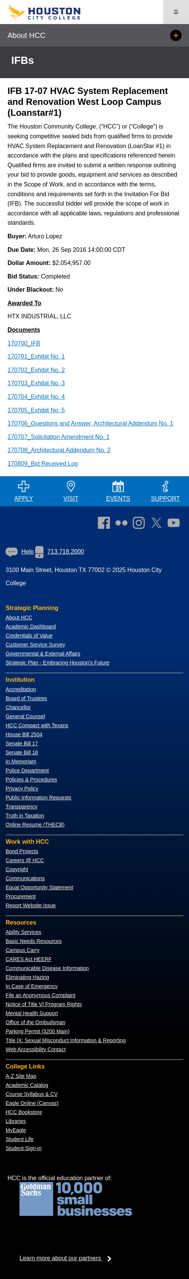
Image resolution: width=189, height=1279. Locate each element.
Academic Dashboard (31, 627)
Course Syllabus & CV (32, 1094)
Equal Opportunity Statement (39, 887)
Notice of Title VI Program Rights (44, 1004)
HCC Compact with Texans (37, 725)
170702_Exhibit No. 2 (36, 370)
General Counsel (25, 716)
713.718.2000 (59, 551)
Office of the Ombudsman (35, 1022)
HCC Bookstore (24, 1112)
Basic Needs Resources (34, 941)
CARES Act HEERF (29, 959)
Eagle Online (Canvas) (32, 1103)
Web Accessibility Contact (36, 1049)
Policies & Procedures (31, 779)
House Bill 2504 (24, 734)
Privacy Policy (22, 789)
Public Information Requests (38, 798)
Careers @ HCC (25, 860)
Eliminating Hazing (27, 977)
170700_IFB (24, 343)
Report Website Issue (31, 905)
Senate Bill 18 (22, 752)
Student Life (20, 1139)
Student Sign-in (24, 1148)
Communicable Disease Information (47, 968)
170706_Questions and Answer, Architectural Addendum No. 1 (90, 423)
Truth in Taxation (25, 816)
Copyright (17, 869)
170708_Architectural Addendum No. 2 (59, 450)
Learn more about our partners (68, 1258)
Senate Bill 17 (22, 743)
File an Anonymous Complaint (40, 995)
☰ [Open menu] (176, 12)
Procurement (21, 896)
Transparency (22, 807)
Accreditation (21, 689)
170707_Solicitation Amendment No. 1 (59, 437)
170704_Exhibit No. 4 (36, 397)
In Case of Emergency (32, 986)
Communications (25, 878)
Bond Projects (22, 851)
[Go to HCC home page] (51, 18)
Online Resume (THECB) (35, 825)
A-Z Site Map (21, 1076)
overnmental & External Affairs (45, 654)
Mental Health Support (32, 1013)
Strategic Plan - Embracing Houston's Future (58, 663)
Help (20, 551)
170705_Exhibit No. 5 (36, 410)
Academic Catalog (27, 1085)
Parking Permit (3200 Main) (37, 1031)
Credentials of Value (29, 636)
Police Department (27, 770)
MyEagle (16, 1130)
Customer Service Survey (35, 645)
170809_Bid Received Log (43, 463)
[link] (140, 524)
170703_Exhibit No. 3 (36, 383)
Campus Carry (22, 950)
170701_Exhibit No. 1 (36, 356)
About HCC (19, 618)
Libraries (16, 1121)
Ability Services (23, 932)
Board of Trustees (26, 698)
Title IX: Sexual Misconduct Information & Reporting (66, 1040)
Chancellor (18, 707)
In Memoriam (21, 761)
